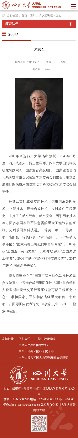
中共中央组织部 (45, 338)
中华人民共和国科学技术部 (36, 351)
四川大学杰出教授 (41, 15)
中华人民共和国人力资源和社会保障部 (43, 357)
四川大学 (24, 338)
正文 (58, 15)
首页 (24, 15)
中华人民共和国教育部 (33, 345)
